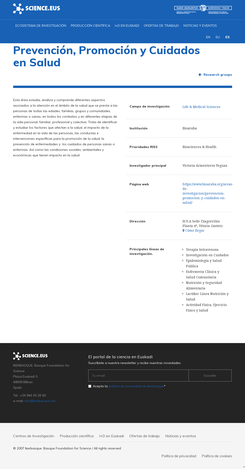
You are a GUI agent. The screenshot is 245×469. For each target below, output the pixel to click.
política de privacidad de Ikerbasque (136, 386)
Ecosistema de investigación (40, 25)
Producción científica (90, 25)
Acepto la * (129, 386)
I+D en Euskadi (127, 25)
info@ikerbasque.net (40, 401)
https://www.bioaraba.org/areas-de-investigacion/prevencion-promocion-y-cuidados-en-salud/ (208, 193)
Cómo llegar (193, 230)
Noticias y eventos (200, 25)
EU (218, 37)
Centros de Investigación (33, 436)
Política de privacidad (178, 456)
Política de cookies (217, 456)
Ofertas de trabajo (161, 25)
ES (227, 37)
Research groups (218, 75)
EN (208, 37)
